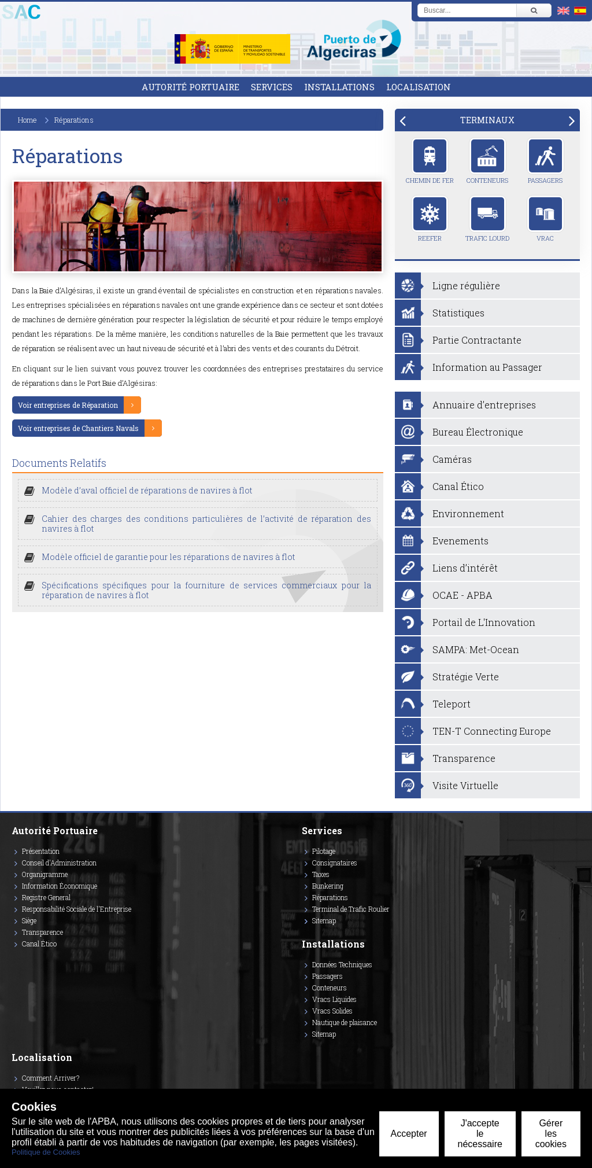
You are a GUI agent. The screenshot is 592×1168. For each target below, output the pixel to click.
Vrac (545, 218)
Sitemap (324, 920)
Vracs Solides (332, 1010)
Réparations (330, 897)
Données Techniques (342, 964)
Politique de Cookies (46, 1152)
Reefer (430, 218)
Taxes (321, 874)
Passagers (545, 161)
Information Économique (59, 885)
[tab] (487, 120)
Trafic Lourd (487, 218)
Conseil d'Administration (59, 862)
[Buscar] (533, 10)
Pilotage (323, 851)
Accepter (409, 1133)
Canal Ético (39, 943)
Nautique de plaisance (344, 1022)
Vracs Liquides (334, 999)
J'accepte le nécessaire (480, 1133)
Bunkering (327, 885)
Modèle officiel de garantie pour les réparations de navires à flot (168, 556)
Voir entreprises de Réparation (68, 405)
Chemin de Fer (430, 161)
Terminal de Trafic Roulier (351, 908)
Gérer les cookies (551, 1133)
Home (27, 120)
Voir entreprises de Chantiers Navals (78, 428)
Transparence (42, 932)
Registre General (46, 897)
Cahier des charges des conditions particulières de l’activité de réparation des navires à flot (206, 523)
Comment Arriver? (50, 1077)
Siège (29, 920)
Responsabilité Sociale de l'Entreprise (76, 908)
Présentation (41, 851)
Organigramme (45, 874)
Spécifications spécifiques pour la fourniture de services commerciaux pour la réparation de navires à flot (206, 590)
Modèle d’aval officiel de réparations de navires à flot (147, 490)
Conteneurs (487, 161)
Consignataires (334, 862)
